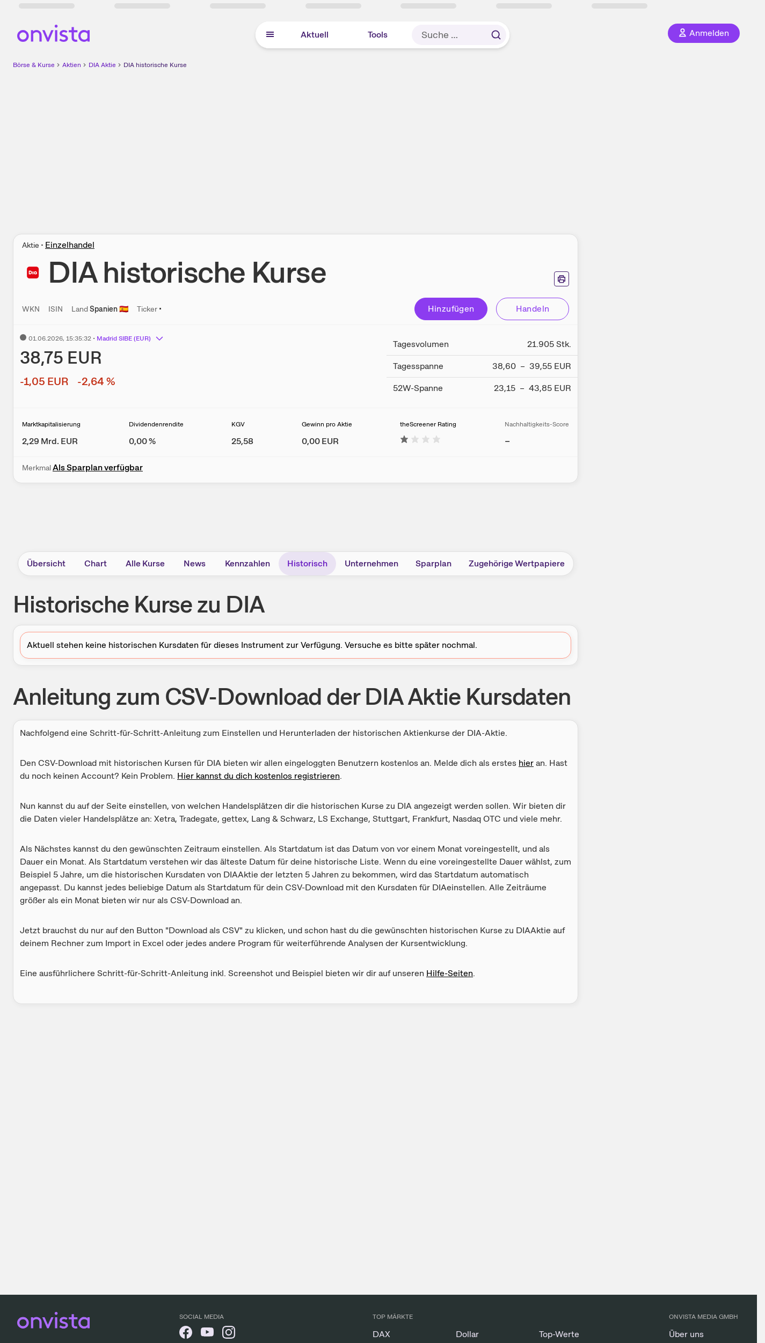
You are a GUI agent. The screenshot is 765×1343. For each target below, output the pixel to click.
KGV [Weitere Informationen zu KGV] (238, 424)
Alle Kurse (145, 563)
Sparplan (433, 563)
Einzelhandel (69, 244)
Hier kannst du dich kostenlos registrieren (258, 775)
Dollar (467, 1334)
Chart (95, 563)
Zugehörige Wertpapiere (517, 563)
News (195, 563)
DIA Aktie (102, 65)
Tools (378, 34)
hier (526, 763)
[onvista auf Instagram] (228, 1334)
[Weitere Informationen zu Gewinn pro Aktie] (320, 441)
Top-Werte (559, 1334)
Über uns (686, 1334)
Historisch (307, 563)
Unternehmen (371, 563)
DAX (381, 1334)
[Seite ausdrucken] (561, 278)
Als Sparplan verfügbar (98, 467)
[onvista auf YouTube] (207, 1334)
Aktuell (315, 34)
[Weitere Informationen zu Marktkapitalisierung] (50, 441)
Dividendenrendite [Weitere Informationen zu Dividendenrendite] (156, 424)
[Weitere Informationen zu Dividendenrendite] (142, 441)
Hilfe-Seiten (449, 973)
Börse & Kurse (34, 65)
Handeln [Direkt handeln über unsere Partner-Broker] (533, 308)
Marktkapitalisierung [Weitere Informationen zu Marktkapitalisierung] (51, 424)
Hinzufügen (451, 308)
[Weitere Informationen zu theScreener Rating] (420, 441)
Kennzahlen (247, 563)
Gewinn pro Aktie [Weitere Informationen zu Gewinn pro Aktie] (327, 424)
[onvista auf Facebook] (185, 1334)
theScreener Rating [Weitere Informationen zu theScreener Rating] (428, 424)
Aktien (71, 65)
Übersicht (46, 563)
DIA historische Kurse (155, 65)
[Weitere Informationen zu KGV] (242, 441)
